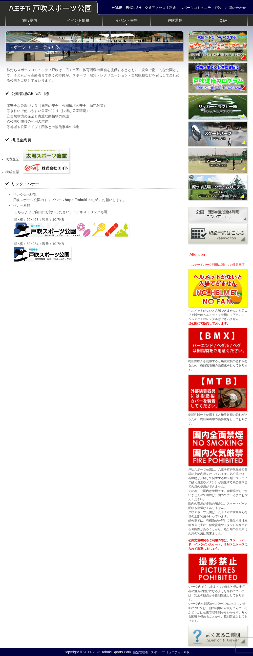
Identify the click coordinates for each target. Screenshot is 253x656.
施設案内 (29, 22)
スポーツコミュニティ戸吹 (200, 8)
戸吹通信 (175, 20)
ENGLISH (133, 8)
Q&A (223, 20)
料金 (172, 8)
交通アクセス (155, 8)
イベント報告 (126, 22)
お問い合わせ (235, 8)
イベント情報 (78, 22)
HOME (117, 8)
